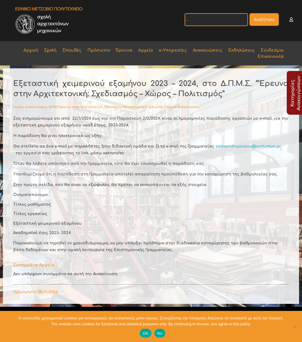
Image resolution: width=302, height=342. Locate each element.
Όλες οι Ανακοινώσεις (182, 107)
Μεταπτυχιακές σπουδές (143, 107)
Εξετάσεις (112, 107)
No (159, 333)
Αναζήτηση (264, 20)
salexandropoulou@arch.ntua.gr (248, 146)
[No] (295, 326)
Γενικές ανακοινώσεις (30, 107)
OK (145, 333)
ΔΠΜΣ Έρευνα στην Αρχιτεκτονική (76, 107)
